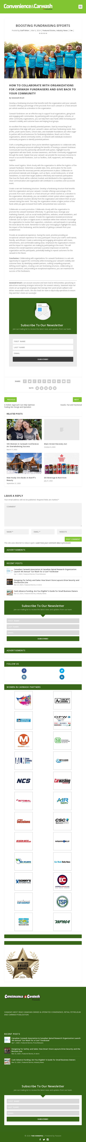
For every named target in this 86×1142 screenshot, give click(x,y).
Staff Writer (24, 30)
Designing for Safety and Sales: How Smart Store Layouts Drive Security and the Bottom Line (46, 581)
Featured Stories (48, 30)
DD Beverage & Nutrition (55, 478)
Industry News (62, 30)
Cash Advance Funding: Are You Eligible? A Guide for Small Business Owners (46, 591)
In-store (39, 585)
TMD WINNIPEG (37, 1136)
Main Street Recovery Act (55, 444)
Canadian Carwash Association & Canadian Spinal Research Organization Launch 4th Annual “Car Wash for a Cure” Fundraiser (45, 570)
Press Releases (41, 574)
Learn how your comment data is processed (53, 543)
